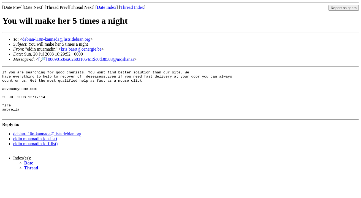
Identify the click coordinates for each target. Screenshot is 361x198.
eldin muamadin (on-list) (35, 147)
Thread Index (132, 7)
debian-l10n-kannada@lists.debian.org (56, 39)
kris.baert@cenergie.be (81, 49)
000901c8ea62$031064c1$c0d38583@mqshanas (91, 59)
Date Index (106, 7)
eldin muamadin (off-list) (35, 152)
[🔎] (42, 59)
